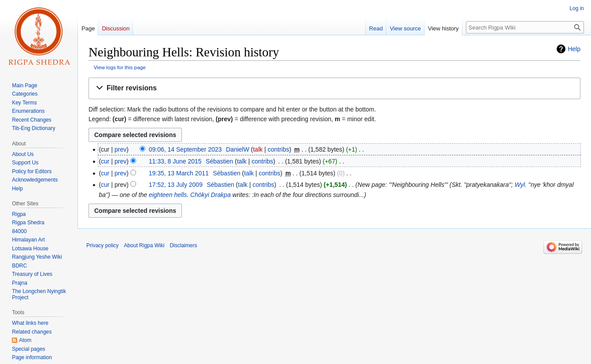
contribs (278, 149)
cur (105, 161)
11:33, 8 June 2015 (175, 161)
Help (574, 48)
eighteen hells (168, 194)
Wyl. (520, 184)
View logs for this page (120, 67)
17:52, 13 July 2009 (176, 184)
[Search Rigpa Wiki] (525, 27)
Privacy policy (102, 245)
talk (257, 149)
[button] (334, 88)
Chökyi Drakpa (210, 194)
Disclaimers (183, 245)
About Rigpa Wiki (144, 245)
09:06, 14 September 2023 (185, 149)
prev (120, 149)
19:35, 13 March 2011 (179, 173)
